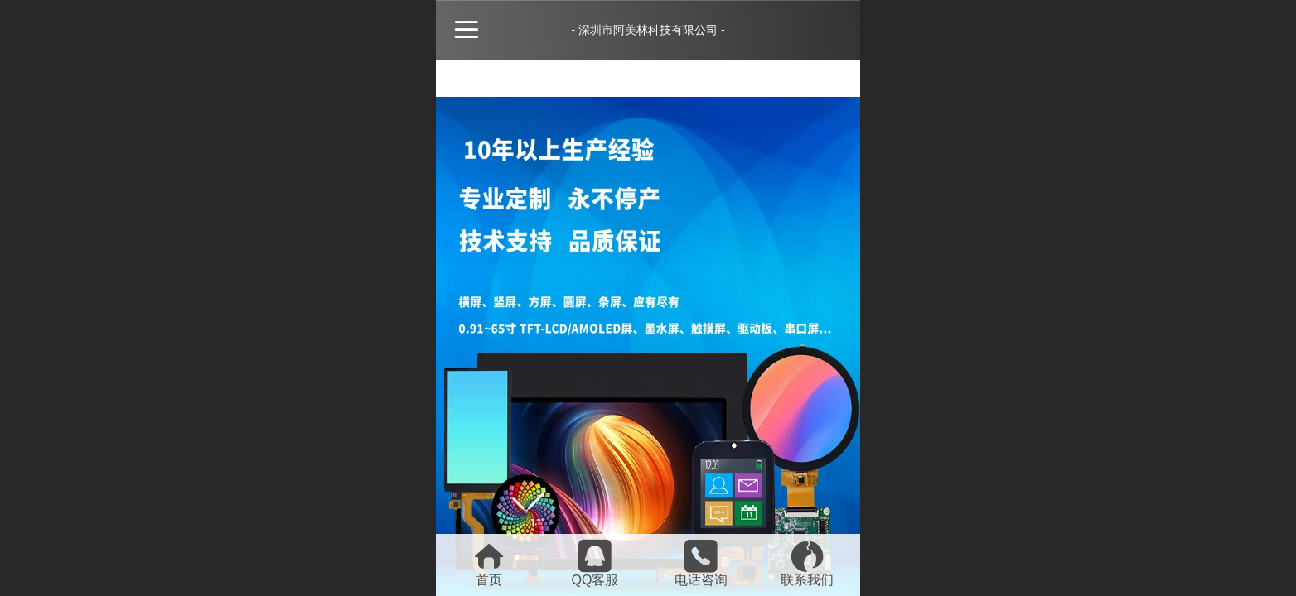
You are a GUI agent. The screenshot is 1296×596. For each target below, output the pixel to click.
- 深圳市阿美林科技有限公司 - (647, 29)
